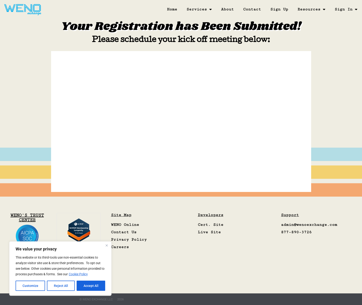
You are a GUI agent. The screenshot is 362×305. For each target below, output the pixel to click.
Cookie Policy (78, 274)
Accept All (91, 286)
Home (172, 9)
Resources (311, 9)
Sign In (346, 9)
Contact (252, 9)
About (227, 9)
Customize (30, 286)
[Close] (106, 245)
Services (199, 9)
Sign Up (279, 9)
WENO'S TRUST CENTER (27, 217)
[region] (60, 268)
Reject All (61, 286)
